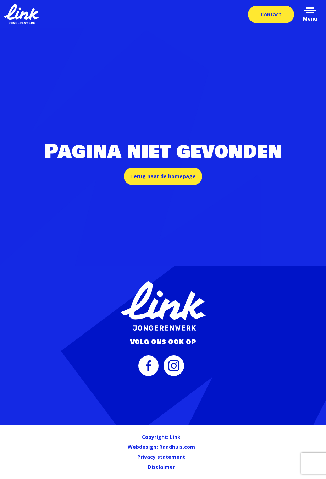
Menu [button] (310, 18)
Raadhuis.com (177, 446)
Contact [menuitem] (271, 14)
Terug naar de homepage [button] (163, 176)
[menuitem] (148, 369)
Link (175, 437)
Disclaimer (161, 466)
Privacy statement (161, 456)
